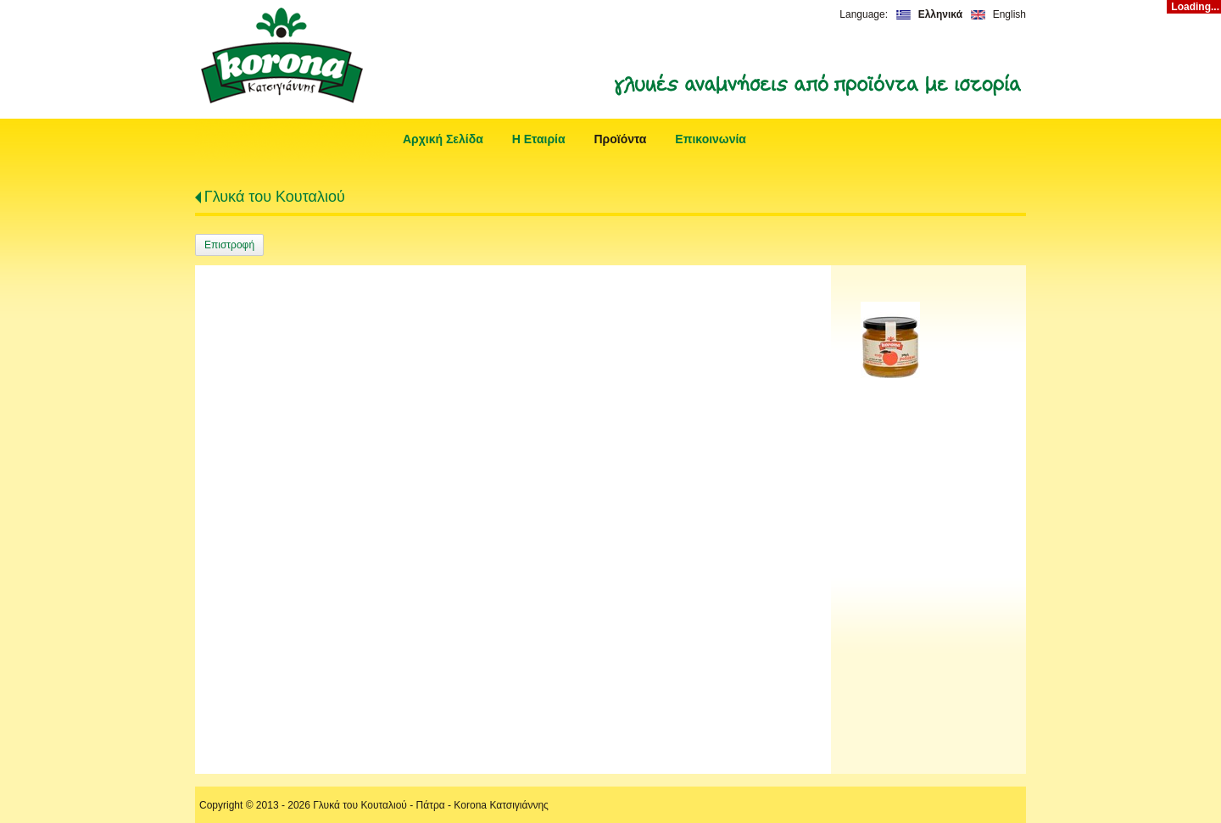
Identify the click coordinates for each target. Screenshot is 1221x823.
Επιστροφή (229, 245)
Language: (863, 14)
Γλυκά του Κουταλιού (274, 196)
